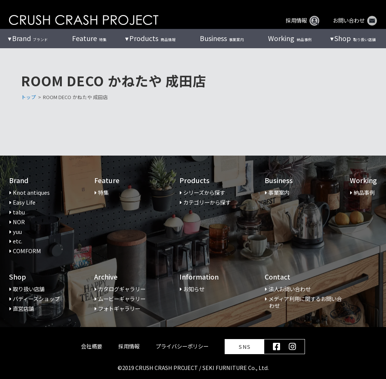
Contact (277, 277)
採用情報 (302, 20)
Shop (17, 277)
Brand (19, 181)
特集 (89, 38)
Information (199, 277)
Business (279, 181)
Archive (106, 277)
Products (194, 181)
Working (363, 181)
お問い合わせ (355, 20)
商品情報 (152, 38)
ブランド (30, 38)
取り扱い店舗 (354, 38)
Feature (106, 181)
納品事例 (289, 38)
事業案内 (222, 38)
